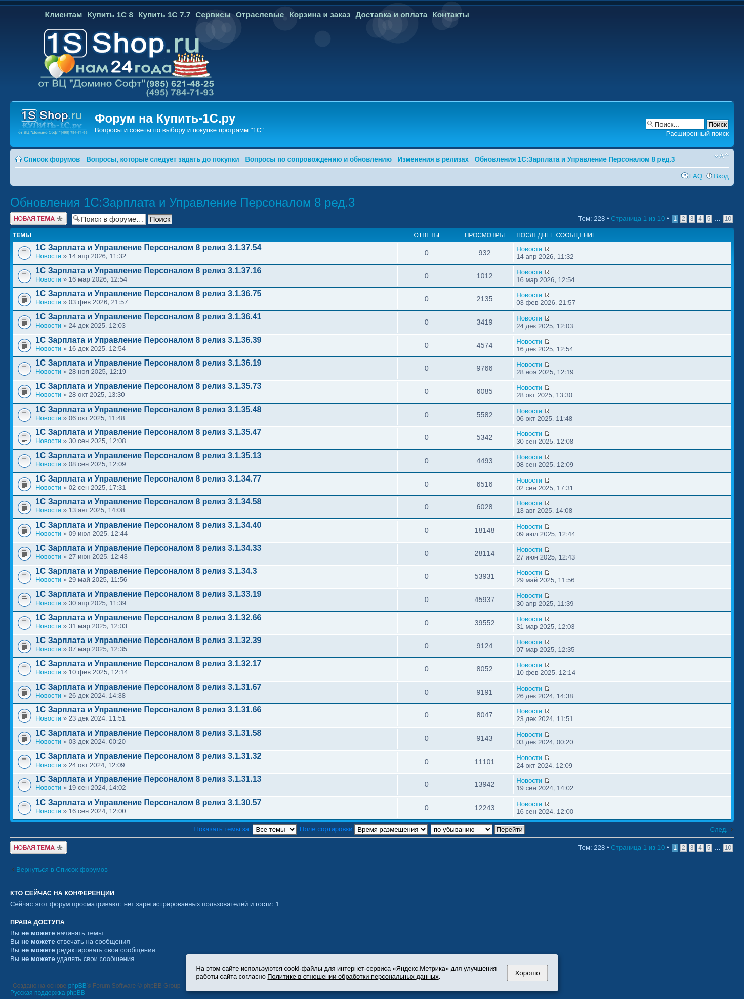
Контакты (450, 14)
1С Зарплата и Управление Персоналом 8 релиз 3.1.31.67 (148, 687)
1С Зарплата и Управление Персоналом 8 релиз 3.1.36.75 (148, 293)
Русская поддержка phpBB (47, 992)
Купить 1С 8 (110, 14)
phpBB (77, 985)
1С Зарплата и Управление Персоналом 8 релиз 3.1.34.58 (148, 501)
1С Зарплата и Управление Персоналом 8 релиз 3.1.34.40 (148, 525)
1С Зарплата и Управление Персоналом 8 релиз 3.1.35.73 (148, 386)
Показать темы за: (245, 829)
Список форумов (52, 159)
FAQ (695, 176)
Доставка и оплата (391, 14)
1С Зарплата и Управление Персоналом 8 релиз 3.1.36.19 (148, 362)
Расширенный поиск (697, 133)
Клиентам (63, 14)
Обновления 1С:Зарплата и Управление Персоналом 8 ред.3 (575, 159)
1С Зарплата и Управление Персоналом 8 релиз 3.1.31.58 (148, 733)
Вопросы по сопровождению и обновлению (318, 159)
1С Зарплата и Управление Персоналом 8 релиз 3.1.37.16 (148, 270)
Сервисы (213, 14)
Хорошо (527, 973)
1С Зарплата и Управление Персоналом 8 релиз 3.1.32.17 (148, 663)
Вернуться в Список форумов (62, 869)
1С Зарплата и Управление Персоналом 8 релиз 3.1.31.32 (148, 756)
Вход (721, 176)
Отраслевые (260, 14)
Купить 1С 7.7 (164, 14)
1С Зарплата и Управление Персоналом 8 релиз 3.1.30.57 (148, 802)
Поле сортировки (364, 829)
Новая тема (38, 218)
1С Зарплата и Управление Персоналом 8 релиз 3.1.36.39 (148, 340)
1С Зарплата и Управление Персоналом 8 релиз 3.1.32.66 (148, 617)
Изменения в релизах (433, 159)
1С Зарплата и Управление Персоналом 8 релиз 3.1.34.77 (148, 478)
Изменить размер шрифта (721, 156)
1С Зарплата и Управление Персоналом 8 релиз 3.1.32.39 (148, 640)
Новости (48, 256)
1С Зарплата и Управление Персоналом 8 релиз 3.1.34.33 (148, 548)
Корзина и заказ (319, 14)
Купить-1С (187, 118)
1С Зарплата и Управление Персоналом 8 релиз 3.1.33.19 (148, 594)
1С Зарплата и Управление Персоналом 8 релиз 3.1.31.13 (148, 779)
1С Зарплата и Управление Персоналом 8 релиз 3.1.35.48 (148, 409)
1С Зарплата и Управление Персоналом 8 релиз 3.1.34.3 (146, 571)
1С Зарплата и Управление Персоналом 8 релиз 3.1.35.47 (148, 432)
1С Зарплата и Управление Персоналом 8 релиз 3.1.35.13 (148, 455)
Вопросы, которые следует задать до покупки (162, 159)
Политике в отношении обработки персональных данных (352, 976)
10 (728, 218)
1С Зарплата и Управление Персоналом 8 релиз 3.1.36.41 (148, 316)
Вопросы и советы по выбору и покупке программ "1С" (179, 130)
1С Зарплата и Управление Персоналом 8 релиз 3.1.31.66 (148, 709)
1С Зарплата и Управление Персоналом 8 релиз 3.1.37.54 (148, 247)
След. (719, 829)
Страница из (638, 218)
